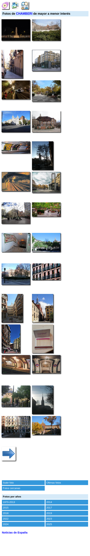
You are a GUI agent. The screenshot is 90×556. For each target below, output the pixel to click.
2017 (49, 507)
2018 (6, 513)
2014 (49, 502)
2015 (6, 507)
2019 (49, 513)
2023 (49, 518)
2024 (6, 524)
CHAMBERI (24, 13)
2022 (6, 518)
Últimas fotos (53, 482)
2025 (49, 524)
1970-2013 (9, 502)
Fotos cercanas (11, 488)
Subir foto (8, 482)
